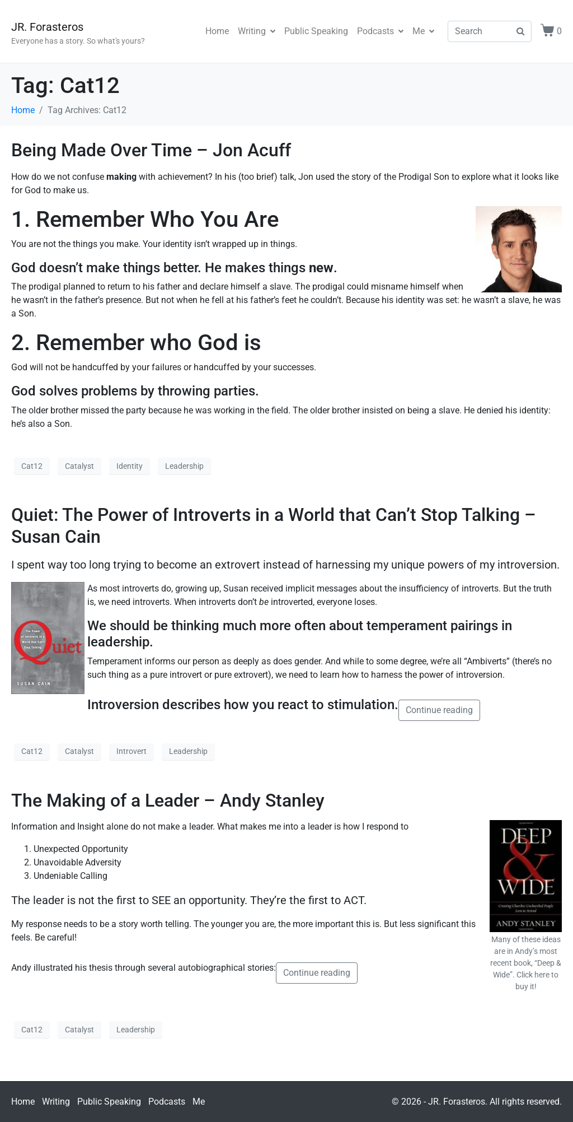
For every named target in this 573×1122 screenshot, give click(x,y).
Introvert (131, 751)
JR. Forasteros (47, 27)
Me (423, 31)
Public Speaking (316, 31)
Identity (129, 466)
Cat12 (32, 466)
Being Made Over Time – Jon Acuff (151, 150)
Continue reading (439, 710)
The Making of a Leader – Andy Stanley (168, 800)
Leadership (184, 466)
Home (217, 31)
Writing (256, 31)
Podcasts (380, 31)
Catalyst (79, 466)
